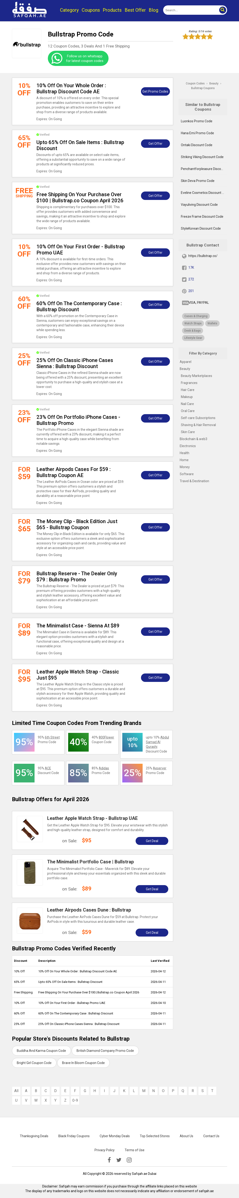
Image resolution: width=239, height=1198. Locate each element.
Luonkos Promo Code (196, 121)
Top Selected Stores (155, 1136)
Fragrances (189, 383)
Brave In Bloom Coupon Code (83, 1063)
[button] (222, 10)
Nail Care (187, 404)
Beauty (185, 369)
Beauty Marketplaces (196, 376)
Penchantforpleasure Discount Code (204, 169)
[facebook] (109, 1160)
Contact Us (211, 1136)
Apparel (185, 362)
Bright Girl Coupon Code (34, 1063)
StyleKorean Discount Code (201, 228)
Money (185, 467)
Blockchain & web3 (193, 439)
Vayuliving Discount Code (199, 204)
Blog (153, 10)
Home (184, 460)
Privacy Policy (105, 1150)
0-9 (75, 1100)
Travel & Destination (194, 481)
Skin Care (188, 432)
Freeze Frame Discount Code (202, 216)
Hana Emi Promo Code (197, 133)
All (16, 1091)
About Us (186, 1136)
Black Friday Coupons (74, 1136)
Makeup (187, 397)
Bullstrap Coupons (203, 88)
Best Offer (135, 10)
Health (184, 453)
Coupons (91, 10)
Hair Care (187, 390)
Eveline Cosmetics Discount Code (204, 193)
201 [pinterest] (191, 291)
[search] (190, 10)
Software (187, 474)
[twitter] (119, 1160)
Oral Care (188, 411)
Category (69, 10)
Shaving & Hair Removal (198, 425)
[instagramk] (129, 1160)
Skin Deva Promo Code (197, 181)
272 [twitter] (191, 279)
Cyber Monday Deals (115, 1136)
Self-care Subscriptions (198, 418)
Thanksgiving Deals (34, 1136)
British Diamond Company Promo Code (105, 1051)
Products (112, 10)
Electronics (188, 446)
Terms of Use (134, 1150)
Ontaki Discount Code (196, 145)
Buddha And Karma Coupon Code (41, 1051)
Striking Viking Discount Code (202, 157)
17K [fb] (191, 267)
